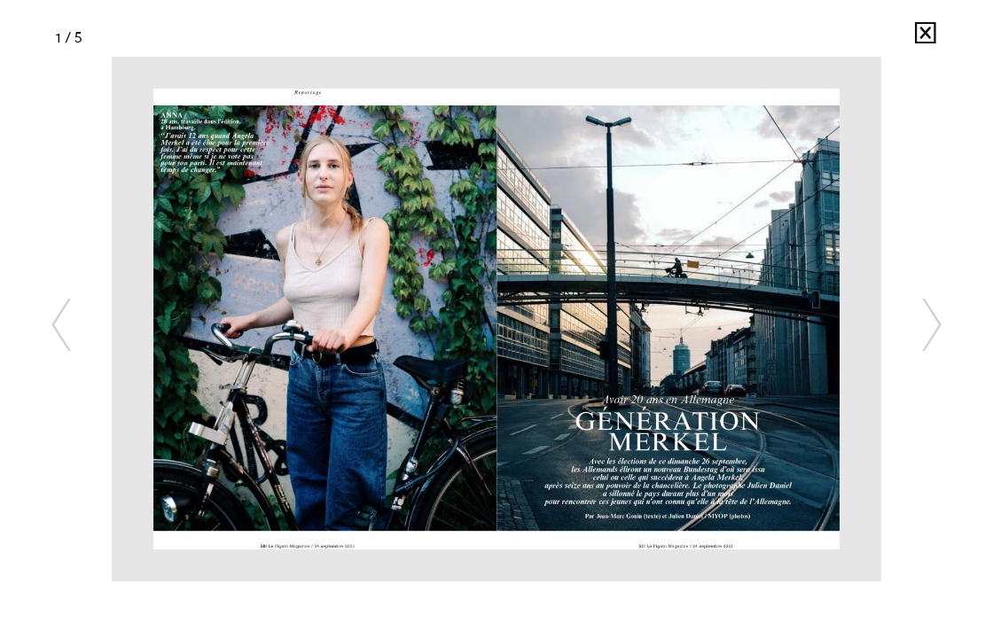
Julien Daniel (893, 37)
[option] (496, 319)
